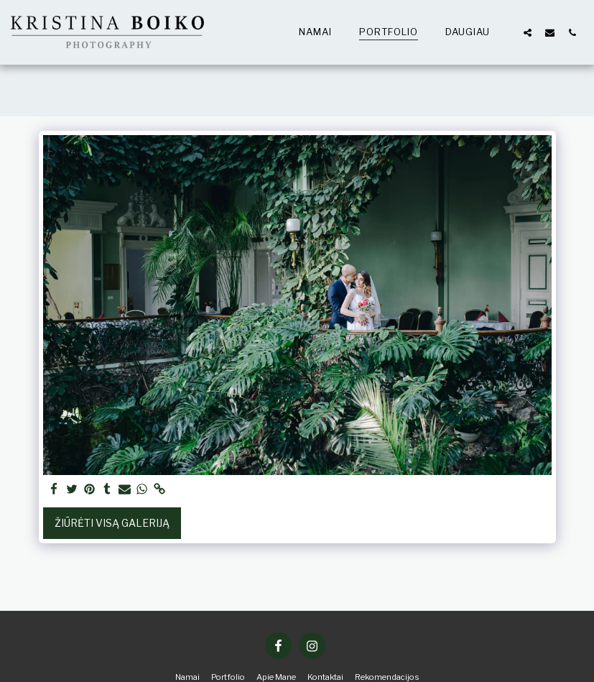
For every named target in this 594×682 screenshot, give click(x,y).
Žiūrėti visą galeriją (112, 523)
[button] (527, 32)
